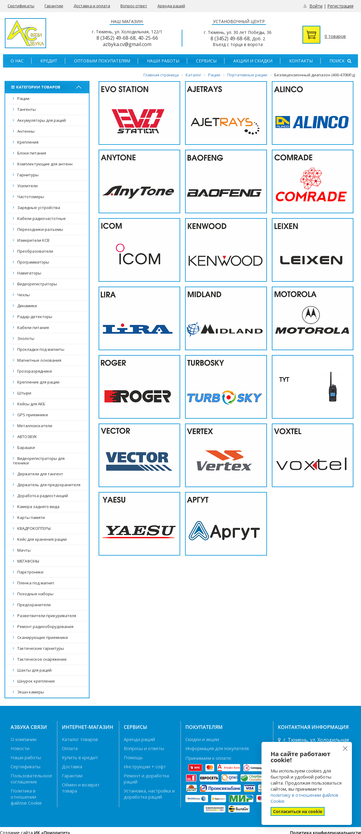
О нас (17, 61)
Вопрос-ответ (133, 5)
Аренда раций (171, 5)
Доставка (72, 766)
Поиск (340, 61)
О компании (23, 739)
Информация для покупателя (217, 748)
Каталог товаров (80, 739)
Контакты (301, 61)
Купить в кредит (80, 757)
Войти (315, 6)
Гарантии (54, 5)
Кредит (48, 61)
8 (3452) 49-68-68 (116, 38)
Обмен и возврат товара (81, 788)
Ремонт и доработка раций (146, 779)
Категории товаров (36, 87)
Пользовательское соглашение (31, 779)
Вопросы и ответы (144, 748)
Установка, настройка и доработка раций (149, 794)
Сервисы (206, 61)
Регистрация (340, 6)
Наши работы (163, 61)
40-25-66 (148, 38)
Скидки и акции (202, 739)
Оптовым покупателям (102, 61)
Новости (20, 748)
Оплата (70, 748)
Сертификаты (21, 5)
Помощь (133, 757)
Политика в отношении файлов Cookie (26, 797)
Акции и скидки (252, 61)
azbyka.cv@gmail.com (127, 44)
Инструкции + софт (145, 766)
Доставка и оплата (91, 5)
